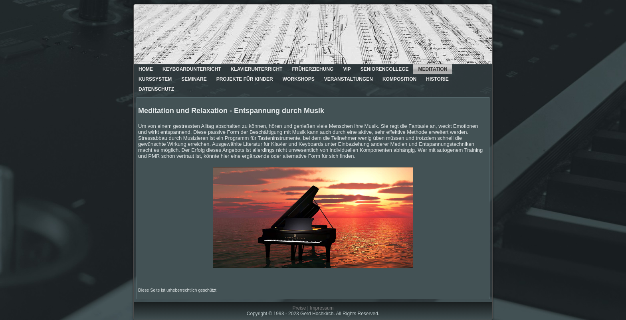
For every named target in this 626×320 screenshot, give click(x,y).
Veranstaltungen (348, 79)
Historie (437, 79)
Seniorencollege (385, 69)
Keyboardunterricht (191, 69)
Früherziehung (312, 69)
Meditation (432, 69)
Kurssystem (155, 79)
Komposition (399, 79)
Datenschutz (156, 89)
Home (146, 69)
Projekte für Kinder (244, 79)
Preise (299, 308)
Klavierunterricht (257, 69)
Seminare (193, 79)
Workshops (299, 79)
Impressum (321, 308)
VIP (347, 69)
